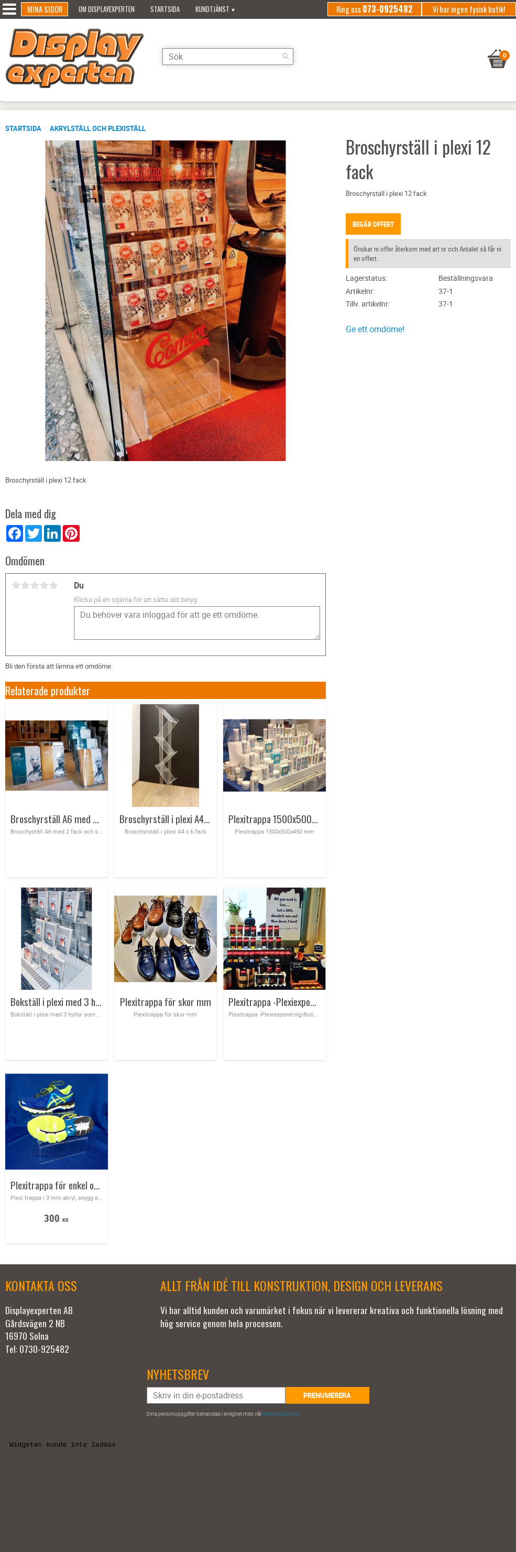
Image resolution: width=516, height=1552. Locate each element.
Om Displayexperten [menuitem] (107, 9)
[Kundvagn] (498, 45)
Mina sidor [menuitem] (44, 9)
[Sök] (285, 56)
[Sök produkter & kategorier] (227, 56)
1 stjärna (15, 585)
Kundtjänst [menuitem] (212, 9)
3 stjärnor (34, 585)
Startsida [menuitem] (165, 9)
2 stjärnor (25, 585)
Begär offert (373, 224)
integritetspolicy (280, 1413)
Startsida (23, 128)
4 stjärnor (44, 585)
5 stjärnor (53, 585)
